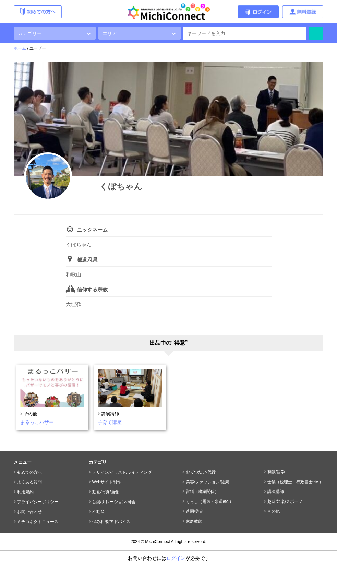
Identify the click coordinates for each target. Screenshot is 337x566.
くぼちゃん (120, 186)
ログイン (175, 558)
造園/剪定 (194, 511)
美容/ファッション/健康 (207, 482)
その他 (30, 413)
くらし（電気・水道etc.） (209, 501)
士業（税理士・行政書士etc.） (295, 482)
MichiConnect (157, 541)
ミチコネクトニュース (37, 521)
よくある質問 (29, 482)
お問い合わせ (29, 511)
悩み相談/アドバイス (111, 521)
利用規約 (25, 491)
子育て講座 (110, 422)
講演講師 (110, 413)
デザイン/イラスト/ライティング (122, 472)
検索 (316, 33)
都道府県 (87, 260)
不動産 (98, 511)
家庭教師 (194, 521)
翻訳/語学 (276, 472)
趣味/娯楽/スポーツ (285, 501)
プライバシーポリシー (37, 501)
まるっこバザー (37, 422)
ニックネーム (92, 230)
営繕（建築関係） (202, 491)
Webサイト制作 (106, 482)
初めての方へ (29, 472)
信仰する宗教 (92, 289)
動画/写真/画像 (105, 491)
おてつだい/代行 (201, 472)
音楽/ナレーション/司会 (114, 501)
